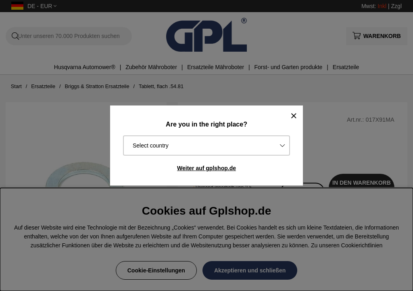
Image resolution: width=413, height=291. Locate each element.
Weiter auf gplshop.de (206, 168)
